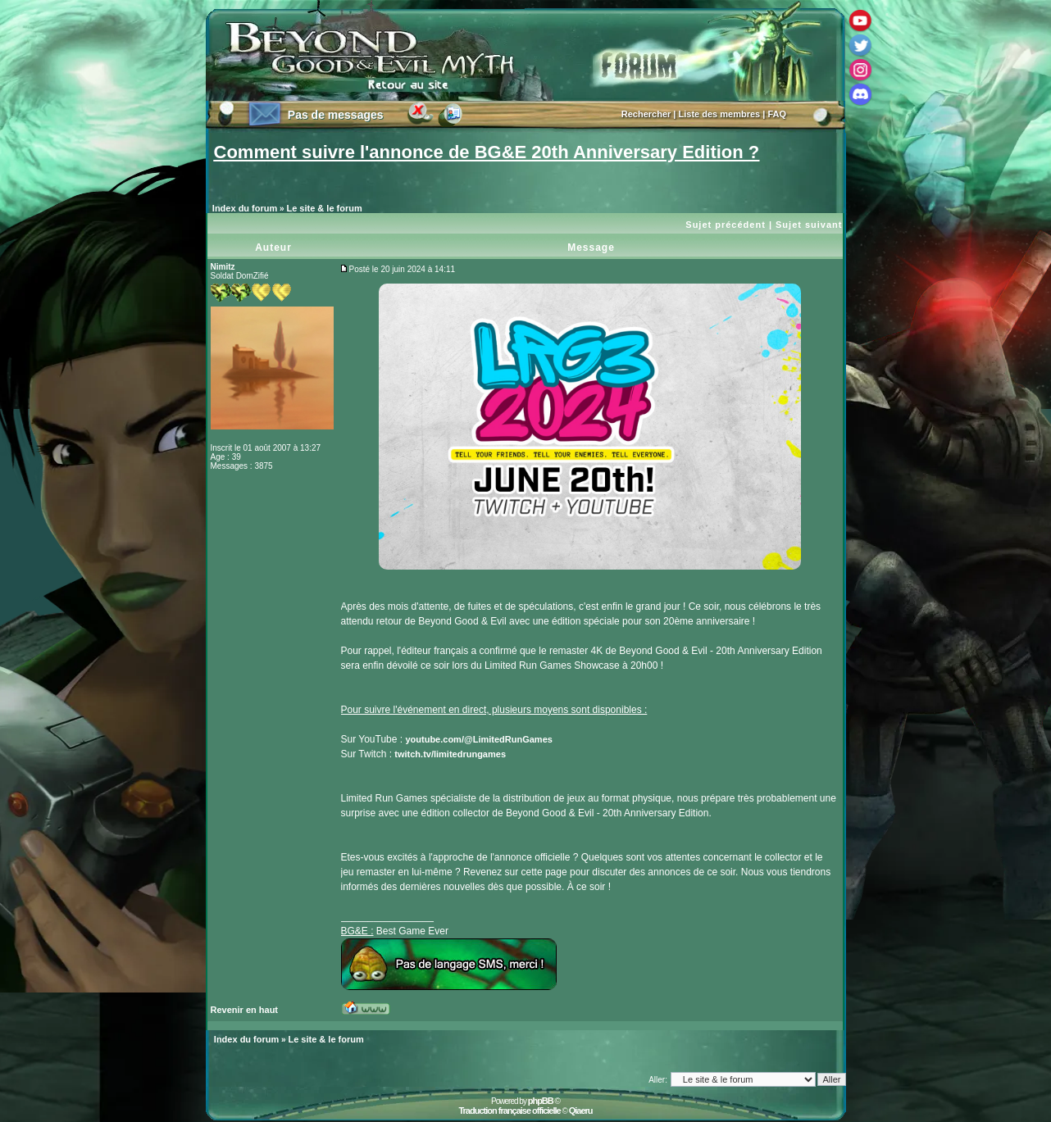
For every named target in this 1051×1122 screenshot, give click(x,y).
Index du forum (244, 208)
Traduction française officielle (509, 1110)
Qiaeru (581, 1110)
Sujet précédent (725, 224)
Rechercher (646, 114)
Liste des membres (720, 114)
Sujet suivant (809, 224)
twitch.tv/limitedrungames (450, 754)
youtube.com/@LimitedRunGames (478, 739)
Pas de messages (336, 114)
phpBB (540, 1101)
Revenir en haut (245, 1010)
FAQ (776, 114)
